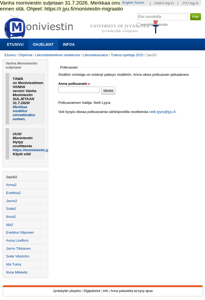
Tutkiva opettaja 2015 (127, 55)
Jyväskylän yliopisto (67, 291)
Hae (136, 12)
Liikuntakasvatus (95, 55)
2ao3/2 (11, 177)
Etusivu (15, 44)
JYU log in (190, 3)
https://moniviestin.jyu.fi (33, 150)
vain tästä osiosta (154, 24)
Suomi (139, 3)
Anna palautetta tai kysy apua (131, 291)
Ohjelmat (43, 44)
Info (105, 291)
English (127, 3)
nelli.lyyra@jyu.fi (162, 112)
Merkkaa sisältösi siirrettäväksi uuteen (24, 113)
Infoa (69, 44)
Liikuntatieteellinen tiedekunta (57, 55)
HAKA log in (164, 3)
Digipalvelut (92, 291)
